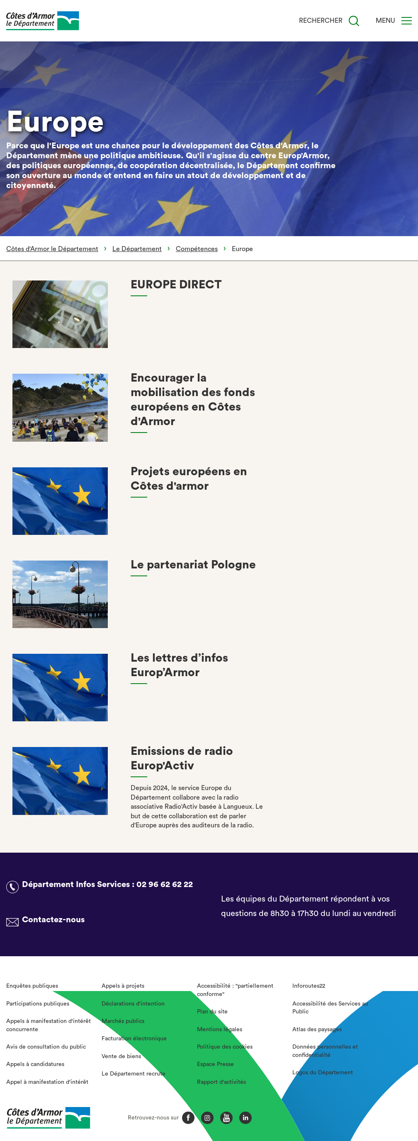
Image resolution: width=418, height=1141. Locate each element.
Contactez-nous (53, 920)
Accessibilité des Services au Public (330, 1008)
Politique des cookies (225, 1047)
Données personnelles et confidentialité (325, 1051)
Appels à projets (123, 986)
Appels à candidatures (35, 1064)
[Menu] (406, 20)
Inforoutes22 (308, 986)
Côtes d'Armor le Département (52, 249)
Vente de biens (121, 1056)
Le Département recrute (133, 1074)
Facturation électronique (134, 1039)
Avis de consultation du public (46, 1047)
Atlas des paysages (317, 1029)
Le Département (137, 249)
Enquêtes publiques (32, 986)
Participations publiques (37, 1004)
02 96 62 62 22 (164, 884)
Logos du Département (322, 1073)
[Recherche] (354, 21)
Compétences (197, 249)
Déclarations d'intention (133, 1004)
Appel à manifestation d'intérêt (47, 1082)
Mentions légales (219, 1029)
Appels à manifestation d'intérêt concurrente (48, 1025)
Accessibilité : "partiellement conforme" (235, 990)
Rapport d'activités (221, 1082)
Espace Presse (215, 1064)
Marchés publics (123, 1021)
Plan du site (212, 1012)
